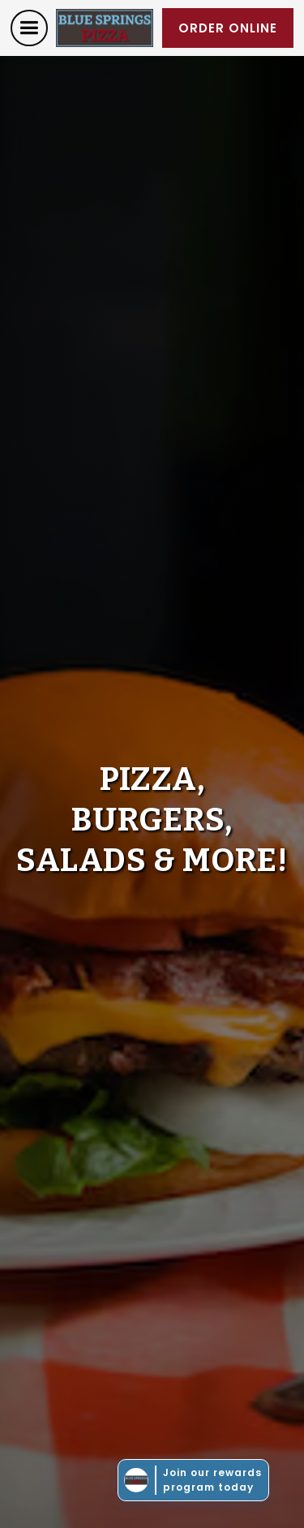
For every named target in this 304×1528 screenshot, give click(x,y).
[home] (104, 28)
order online (227, 27)
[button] (29, 28)
